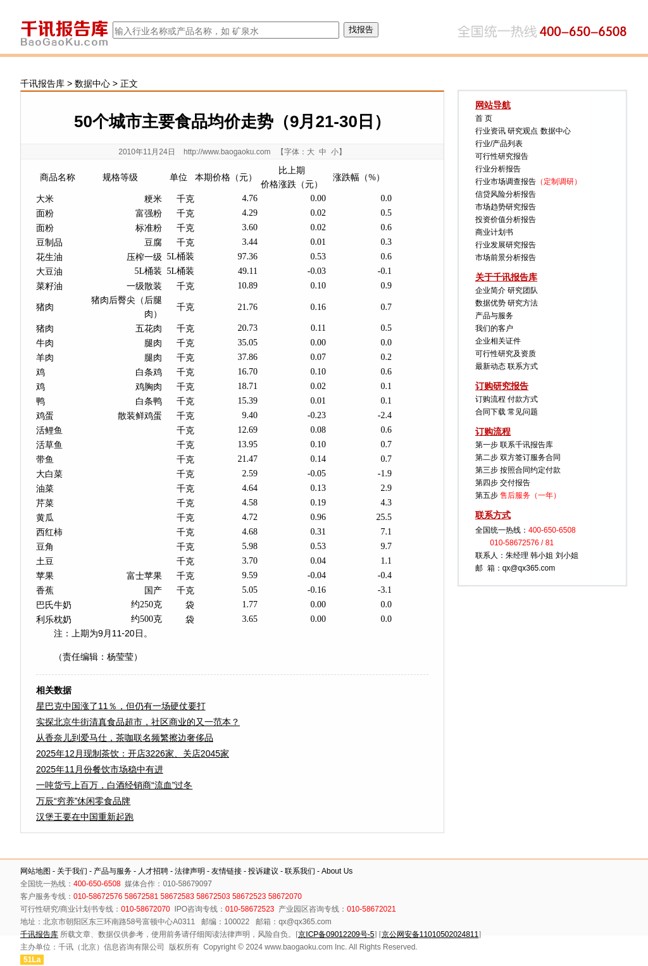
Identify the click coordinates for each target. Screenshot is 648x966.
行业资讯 (490, 131)
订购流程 (490, 399)
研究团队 (523, 290)
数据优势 (490, 303)
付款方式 (523, 399)
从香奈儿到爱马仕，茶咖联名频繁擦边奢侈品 (124, 738)
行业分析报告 (498, 168)
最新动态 (490, 366)
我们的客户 (494, 328)
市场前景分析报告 (505, 257)
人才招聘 (153, 871)
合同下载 (490, 411)
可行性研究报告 (501, 156)
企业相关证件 (498, 341)
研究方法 (523, 303)
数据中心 (92, 83)
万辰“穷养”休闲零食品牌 (83, 801)
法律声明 (190, 871)
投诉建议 (263, 871)
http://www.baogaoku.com (227, 151)
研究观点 (523, 131)
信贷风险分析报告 (505, 194)
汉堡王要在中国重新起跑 (85, 817)
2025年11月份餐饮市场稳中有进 (99, 769)
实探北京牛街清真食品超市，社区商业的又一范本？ (138, 722)
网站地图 (35, 871)
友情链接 (226, 871)
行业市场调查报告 (505, 181)
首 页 (483, 118)
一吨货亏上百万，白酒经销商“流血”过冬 (114, 785)
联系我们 (300, 871)
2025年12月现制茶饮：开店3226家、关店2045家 (132, 753)
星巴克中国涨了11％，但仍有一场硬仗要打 (121, 706)
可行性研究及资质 (505, 353)
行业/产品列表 (499, 143)
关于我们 (72, 871)
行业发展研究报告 (505, 244)
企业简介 (490, 290)
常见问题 (523, 411)
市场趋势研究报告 (505, 206)
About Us (336, 871)
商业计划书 (494, 232)
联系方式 (523, 366)
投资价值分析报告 (505, 219)
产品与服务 (494, 315)
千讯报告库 (42, 83)
